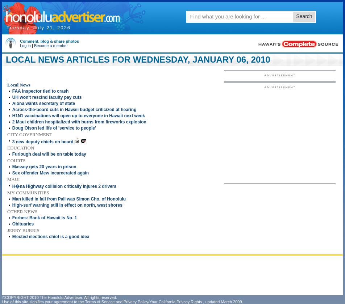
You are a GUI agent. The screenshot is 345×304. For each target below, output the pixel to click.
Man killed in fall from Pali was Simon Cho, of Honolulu (69, 199)
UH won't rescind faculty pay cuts (47, 97)
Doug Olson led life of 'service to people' (54, 128)
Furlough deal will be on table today (49, 154)
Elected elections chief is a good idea (51, 236)
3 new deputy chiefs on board (43, 141)
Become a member (51, 45)
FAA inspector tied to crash (40, 91)
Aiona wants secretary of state (43, 103)
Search (304, 16)
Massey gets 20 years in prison (44, 166)
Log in (25, 45)
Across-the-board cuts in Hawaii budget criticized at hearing (74, 109)
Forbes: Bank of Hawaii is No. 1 (44, 217)
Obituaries (23, 224)
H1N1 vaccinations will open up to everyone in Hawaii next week (78, 115)
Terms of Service (100, 302)
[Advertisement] (279, 134)
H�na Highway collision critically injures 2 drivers (64, 186)
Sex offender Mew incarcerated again (50, 173)
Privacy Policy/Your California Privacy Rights (163, 302)
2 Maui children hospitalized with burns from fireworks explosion (79, 121)
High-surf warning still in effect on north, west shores (67, 205)
